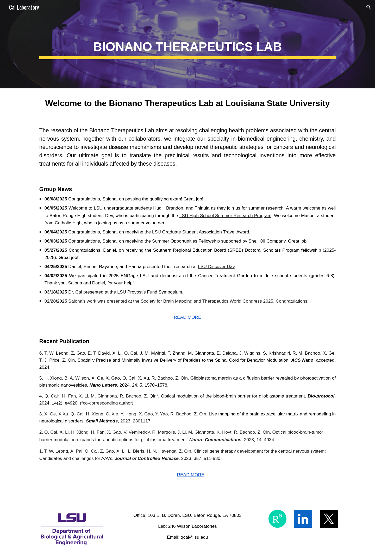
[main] (187, 44)
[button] (368, 7)
